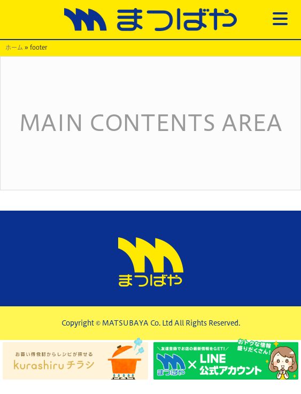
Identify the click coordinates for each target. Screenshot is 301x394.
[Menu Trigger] (280, 18)
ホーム (14, 47)
